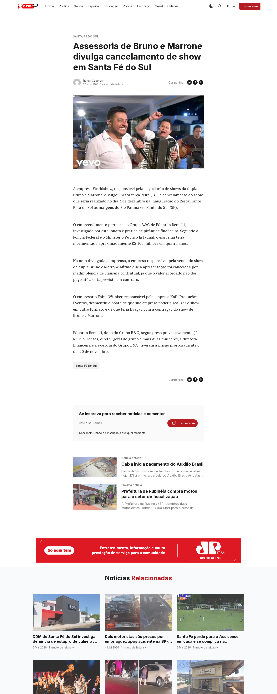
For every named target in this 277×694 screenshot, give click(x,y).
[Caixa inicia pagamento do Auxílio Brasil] (95, 467)
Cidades (173, 6)
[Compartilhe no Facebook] (195, 82)
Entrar (231, 6)
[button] (211, 6)
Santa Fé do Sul (86, 36)
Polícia (127, 6)
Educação (111, 6)
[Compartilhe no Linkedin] (201, 82)
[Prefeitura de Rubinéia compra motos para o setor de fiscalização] (95, 497)
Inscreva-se (250, 6)
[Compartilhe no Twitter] (189, 82)
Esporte (93, 6)
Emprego (143, 6)
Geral (159, 6)
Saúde (78, 6)
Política (64, 6)
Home (49, 6)
